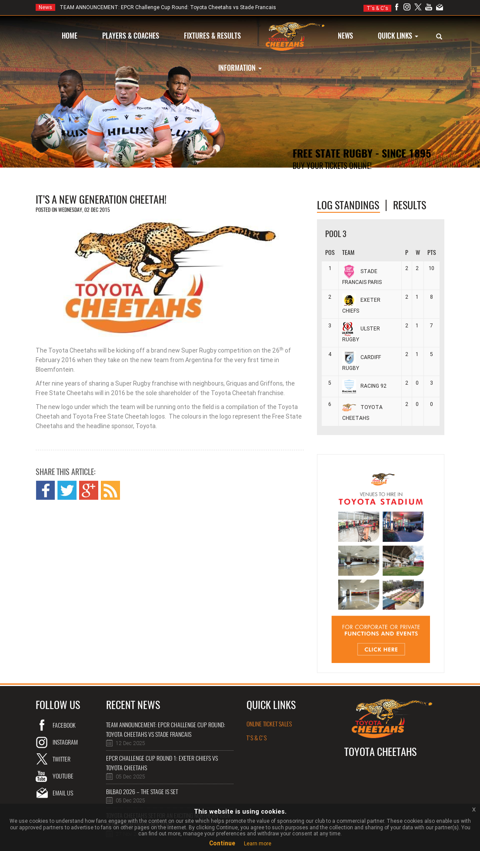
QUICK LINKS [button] (398, 35)
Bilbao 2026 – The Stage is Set (142, 792)
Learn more (257, 844)
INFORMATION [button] (240, 68)
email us (63, 793)
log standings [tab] (348, 205)
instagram (65, 742)
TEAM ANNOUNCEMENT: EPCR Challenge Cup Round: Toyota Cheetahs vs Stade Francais (156, 7)
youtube (63, 776)
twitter (61, 759)
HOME (69, 35)
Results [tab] (409, 205)
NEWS (345, 35)
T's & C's (377, 8)
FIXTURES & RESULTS (212, 35)
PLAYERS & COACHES (130, 35)
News (45, 7)
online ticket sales (269, 724)
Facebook (64, 725)
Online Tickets (317, 183)
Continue (222, 843)
